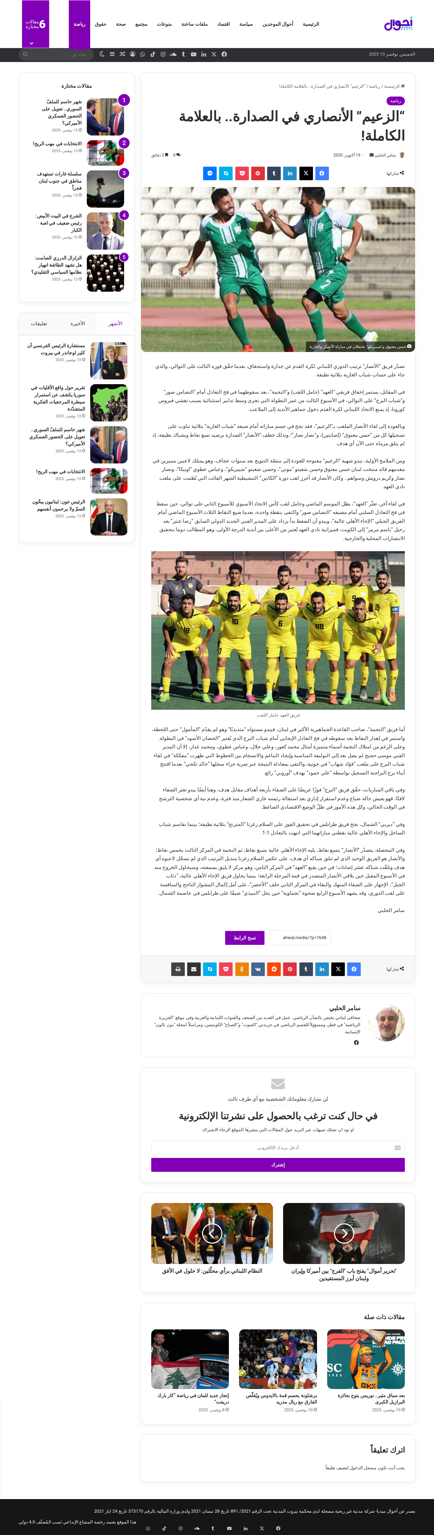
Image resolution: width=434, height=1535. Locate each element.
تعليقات (39, 323)
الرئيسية (311, 24)
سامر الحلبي (382, 155)
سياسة (246, 24)
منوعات (164, 24)
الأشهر (116, 323)
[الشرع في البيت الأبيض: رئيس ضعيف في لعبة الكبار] (105, 231)
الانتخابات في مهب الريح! (57, 143)
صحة (121, 24)
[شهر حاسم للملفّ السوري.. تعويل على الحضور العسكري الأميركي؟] (105, 117)
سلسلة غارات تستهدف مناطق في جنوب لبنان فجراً (59, 181)
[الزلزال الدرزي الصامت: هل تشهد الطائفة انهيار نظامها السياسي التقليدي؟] (105, 273)
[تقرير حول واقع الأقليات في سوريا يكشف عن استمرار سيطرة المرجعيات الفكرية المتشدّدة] (105, 406)
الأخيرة (78, 323)
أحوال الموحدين (277, 24)
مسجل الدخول (363, 1468)
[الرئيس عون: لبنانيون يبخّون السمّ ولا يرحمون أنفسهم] (105, 525)
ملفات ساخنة (194, 24)
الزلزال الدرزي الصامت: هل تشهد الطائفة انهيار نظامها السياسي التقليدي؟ (56, 265)
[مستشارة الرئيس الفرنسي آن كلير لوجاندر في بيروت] (105, 364)
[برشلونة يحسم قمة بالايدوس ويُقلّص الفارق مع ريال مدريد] (278, 1359)
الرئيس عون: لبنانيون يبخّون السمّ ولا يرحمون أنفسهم (59, 517)
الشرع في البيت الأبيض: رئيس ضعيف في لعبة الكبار (59, 223)
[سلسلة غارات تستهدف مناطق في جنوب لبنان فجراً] (105, 189)
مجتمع (141, 24)
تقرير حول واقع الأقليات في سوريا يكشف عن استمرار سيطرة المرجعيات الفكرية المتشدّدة (58, 405)
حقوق (100, 24)
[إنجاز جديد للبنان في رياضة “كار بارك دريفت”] (190, 1359)
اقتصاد (223, 24)
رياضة (79, 24)
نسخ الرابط (245, 938)
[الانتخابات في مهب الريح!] (105, 153)
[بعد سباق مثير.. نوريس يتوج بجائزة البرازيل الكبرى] (366, 1359)
